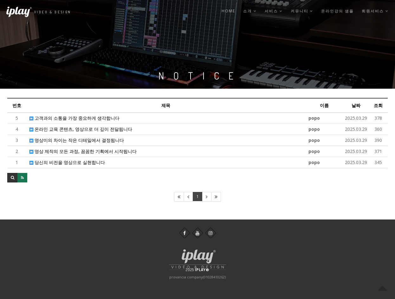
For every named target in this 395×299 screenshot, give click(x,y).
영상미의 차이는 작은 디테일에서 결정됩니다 (76, 140)
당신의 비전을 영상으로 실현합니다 (67, 162)
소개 (250, 11)
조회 (378, 105)
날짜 (356, 105)
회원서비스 (375, 11)
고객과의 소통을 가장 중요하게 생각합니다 (74, 118)
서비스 (274, 11)
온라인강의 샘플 (337, 11)
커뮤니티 (302, 11)
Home (228, 11)
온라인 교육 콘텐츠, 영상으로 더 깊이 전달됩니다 (80, 129)
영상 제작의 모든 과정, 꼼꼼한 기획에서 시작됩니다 (83, 151)
